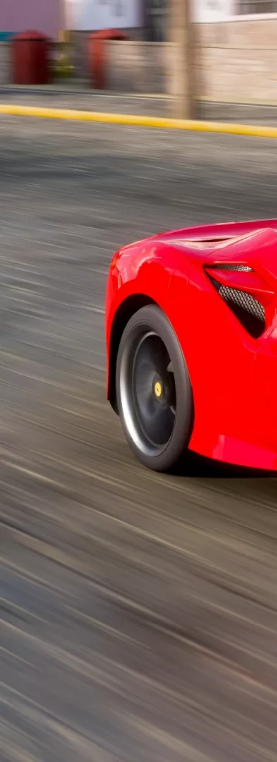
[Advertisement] (95, 101)
